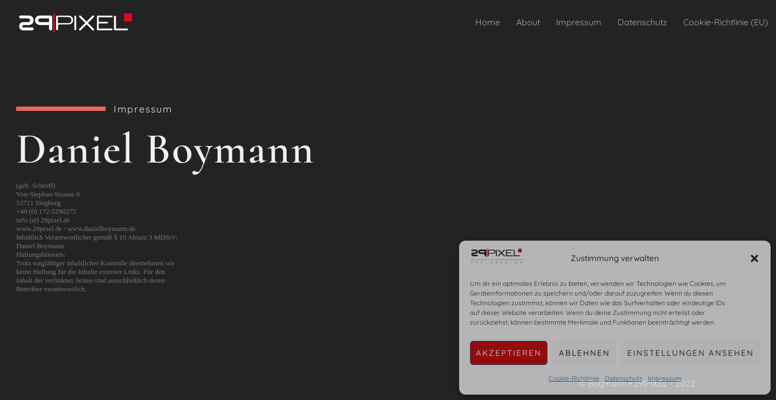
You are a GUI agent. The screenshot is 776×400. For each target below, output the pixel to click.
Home (487, 22)
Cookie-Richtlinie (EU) (725, 22)
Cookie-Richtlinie (574, 378)
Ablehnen (584, 353)
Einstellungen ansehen (690, 353)
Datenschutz (623, 378)
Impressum (665, 378)
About (528, 22)
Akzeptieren (509, 353)
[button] (754, 258)
